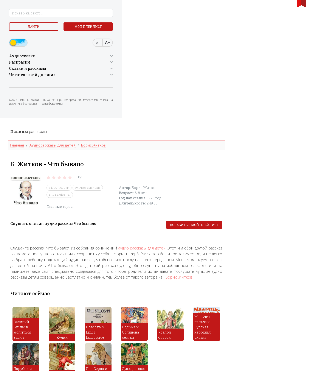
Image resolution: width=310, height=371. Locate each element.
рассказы (106, 13)
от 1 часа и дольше (165, 69)
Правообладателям (40, 117)
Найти (39, 28)
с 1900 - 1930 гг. (136, 69)
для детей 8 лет (137, 76)
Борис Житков (256, 158)
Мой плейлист (39, 38)
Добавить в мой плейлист (271, 106)
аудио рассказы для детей (219, 129)
